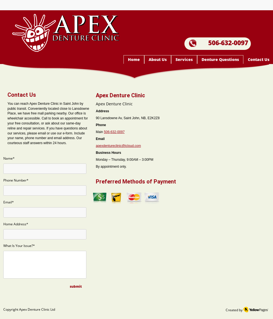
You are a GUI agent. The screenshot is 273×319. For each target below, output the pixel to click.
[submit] (75, 286)
